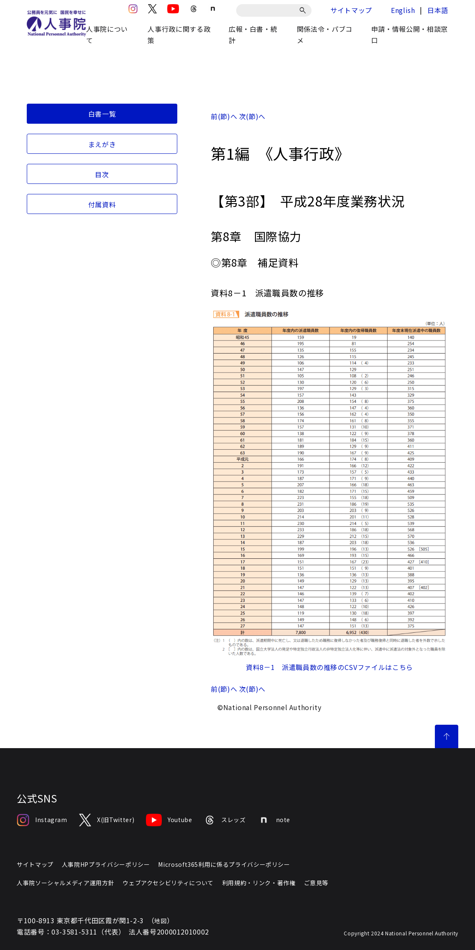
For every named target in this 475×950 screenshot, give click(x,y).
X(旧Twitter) (106, 820)
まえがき (102, 144)
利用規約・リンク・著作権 (259, 883)
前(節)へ (224, 116)
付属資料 (102, 204)
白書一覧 (102, 114)
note (274, 820)
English (403, 10)
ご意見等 (316, 883)
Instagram (42, 820)
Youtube (169, 820)
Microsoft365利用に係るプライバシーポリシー (224, 864)
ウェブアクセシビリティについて (168, 883)
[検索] (304, 10)
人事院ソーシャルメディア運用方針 (65, 883)
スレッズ (225, 820)
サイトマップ (351, 10)
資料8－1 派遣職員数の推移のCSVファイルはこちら (329, 667)
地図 (160, 921)
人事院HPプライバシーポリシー (106, 864)
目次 (102, 174)
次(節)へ (252, 116)
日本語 (437, 10)
